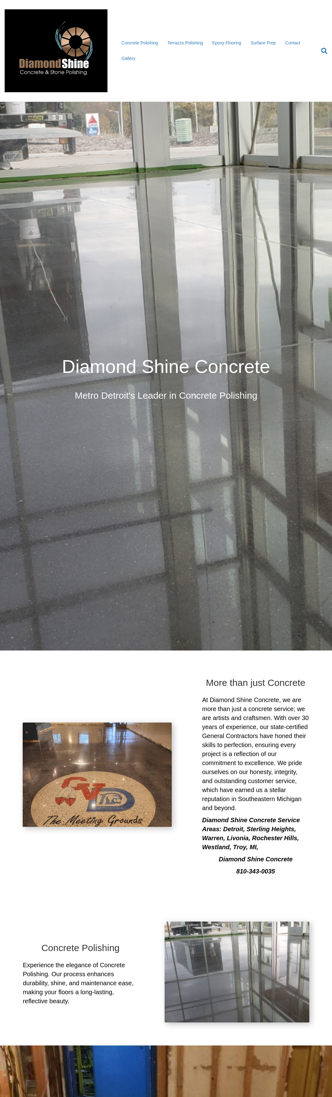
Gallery (128, 58)
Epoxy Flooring (226, 42)
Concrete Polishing (139, 42)
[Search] (321, 51)
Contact (292, 42)
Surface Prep (263, 42)
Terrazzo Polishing (185, 42)
